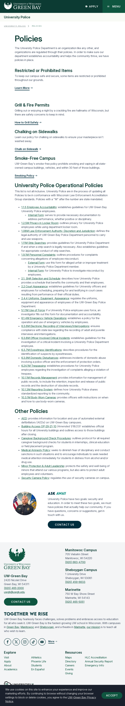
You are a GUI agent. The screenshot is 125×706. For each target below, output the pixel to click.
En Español (37, 669)
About (7, 665)
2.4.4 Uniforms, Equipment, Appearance (45, 298)
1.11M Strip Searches (33, 242)
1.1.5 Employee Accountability (39, 207)
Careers (69, 665)
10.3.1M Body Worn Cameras (38, 397)
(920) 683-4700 (75, 562)
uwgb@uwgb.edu (14, 592)
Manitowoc (27, 627)
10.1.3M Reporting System (36, 389)
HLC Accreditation (96, 657)
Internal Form (36, 215)
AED (24, 418)
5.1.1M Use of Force (33, 310)
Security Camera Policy (35, 478)
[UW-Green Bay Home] (20, 6)
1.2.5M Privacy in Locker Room (39, 223)
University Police (17, 17)
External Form (36, 262)
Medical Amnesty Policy (35, 450)
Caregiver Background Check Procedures (46, 438)
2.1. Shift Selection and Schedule (40, 278)
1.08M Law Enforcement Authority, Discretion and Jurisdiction (58, 231)
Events (69, 669)
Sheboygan (47, 627)
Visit (6, 657)
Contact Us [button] (65, 524)
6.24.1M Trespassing (33, 365)
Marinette (79, 627)
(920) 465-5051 (74, 601)
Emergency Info (94, 665)
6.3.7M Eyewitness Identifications (41, 350)
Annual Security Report (99, 661)
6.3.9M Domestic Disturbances (39, 357)
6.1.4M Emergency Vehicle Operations (43, 318)
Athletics (36, 657)
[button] (7, 642)
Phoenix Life (38, 661)
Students (36, 665)
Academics (10, 669)
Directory (70, 661)
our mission (93, 627)
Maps (68, 657)
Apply (92, 6)
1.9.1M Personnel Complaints (38, 254)
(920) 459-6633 (75, 582)
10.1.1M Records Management (39, 377)
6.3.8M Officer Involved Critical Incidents (45, 338)
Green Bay (13, 627)
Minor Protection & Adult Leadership (42, 466)
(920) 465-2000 (14, 588)
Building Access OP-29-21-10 (38, 426)
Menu (114, 6)
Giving (69, 673)
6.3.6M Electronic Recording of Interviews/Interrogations (55, 326)
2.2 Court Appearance (34, 286)
